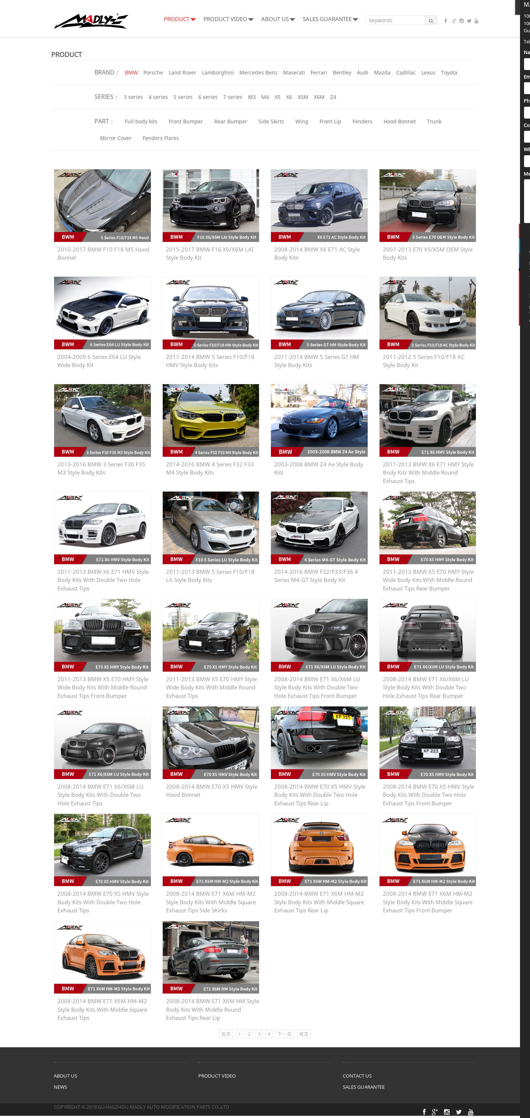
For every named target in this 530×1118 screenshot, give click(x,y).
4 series (158, 96)
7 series (232, 96)
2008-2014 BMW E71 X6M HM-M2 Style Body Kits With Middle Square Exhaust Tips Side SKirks (211, 900)
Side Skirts (271, 121)
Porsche (153, 72)
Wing (301, 121)
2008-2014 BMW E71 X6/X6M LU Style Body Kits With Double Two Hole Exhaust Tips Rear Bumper (426, 684)
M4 (265, 96)
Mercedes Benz (258, 72)
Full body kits (141, 121)
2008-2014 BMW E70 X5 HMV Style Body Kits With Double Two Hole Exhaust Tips (103, 900)
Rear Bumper (230, 121)
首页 (226, 1036)
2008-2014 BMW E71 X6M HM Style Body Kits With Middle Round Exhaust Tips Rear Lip (212, 1007)
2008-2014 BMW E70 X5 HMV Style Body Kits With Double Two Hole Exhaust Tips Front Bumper (428, 792)
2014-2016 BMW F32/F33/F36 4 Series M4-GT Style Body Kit (316, 577)
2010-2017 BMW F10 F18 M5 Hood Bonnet (103, 254)
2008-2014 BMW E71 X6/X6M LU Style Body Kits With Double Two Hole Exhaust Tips (100, 792)
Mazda (382, 72)
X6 (289, 96)
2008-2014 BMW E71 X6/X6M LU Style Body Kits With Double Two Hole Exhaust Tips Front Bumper (317, 684)
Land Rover (182, 72)
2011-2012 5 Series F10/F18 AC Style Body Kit (423, 361)
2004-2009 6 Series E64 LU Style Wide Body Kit (99, 361)
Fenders (362, 121)
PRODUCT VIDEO (228, 19)
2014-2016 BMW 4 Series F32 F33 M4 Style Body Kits (210, 469)
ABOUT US (278, 19)
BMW (131, 72)
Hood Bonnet (400, 121)
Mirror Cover (116, 138)
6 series (208, 96)
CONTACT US (357, 1078)
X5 (278, 96)
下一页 (284, 1036)
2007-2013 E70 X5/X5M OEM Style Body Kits (428, 254)
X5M (303, 96)
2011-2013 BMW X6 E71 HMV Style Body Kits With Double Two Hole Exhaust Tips (103, 577)
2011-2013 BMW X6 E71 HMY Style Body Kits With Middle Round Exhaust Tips (428, 469)
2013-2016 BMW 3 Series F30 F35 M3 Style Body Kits (101, 469)
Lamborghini (218, 72)
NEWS (60, 1089)
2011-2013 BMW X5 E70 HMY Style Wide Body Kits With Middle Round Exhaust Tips (211, 684)
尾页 (304, 1036)
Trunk (434, 121)
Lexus (428, 72)
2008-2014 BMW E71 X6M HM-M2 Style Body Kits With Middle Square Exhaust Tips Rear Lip (319, 900)
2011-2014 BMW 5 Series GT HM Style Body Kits (316, 361)
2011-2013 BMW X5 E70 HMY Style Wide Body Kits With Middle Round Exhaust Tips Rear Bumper (428, 577)
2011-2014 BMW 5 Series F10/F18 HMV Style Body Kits (210, 361)
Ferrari (319, 72)
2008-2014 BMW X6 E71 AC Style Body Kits (317, 254)
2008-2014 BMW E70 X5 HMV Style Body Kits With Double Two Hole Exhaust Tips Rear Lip (319, 792)
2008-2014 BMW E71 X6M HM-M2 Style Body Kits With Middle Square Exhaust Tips (102, 1007)
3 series (133, 96)
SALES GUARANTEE (330, 19)
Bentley (342, 72)
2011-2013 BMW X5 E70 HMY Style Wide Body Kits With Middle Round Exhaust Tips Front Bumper (102, 684)
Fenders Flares (161, 138)
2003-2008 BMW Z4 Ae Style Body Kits (318, 469)
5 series (183, 96)
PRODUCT (180, 19)
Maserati (294, 72)
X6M (319, 96)
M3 (252, 96)
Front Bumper (186, 121)
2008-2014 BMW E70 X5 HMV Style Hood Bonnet (211, 792)
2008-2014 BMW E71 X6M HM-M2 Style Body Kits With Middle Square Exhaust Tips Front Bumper (428, 900)
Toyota (449, 72)
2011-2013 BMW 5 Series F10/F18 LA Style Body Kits (210, 577)
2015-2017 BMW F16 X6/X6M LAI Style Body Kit (210, 254)
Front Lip (330, 121)
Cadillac (406, 72)
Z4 (333, 96)
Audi (362, 72)
